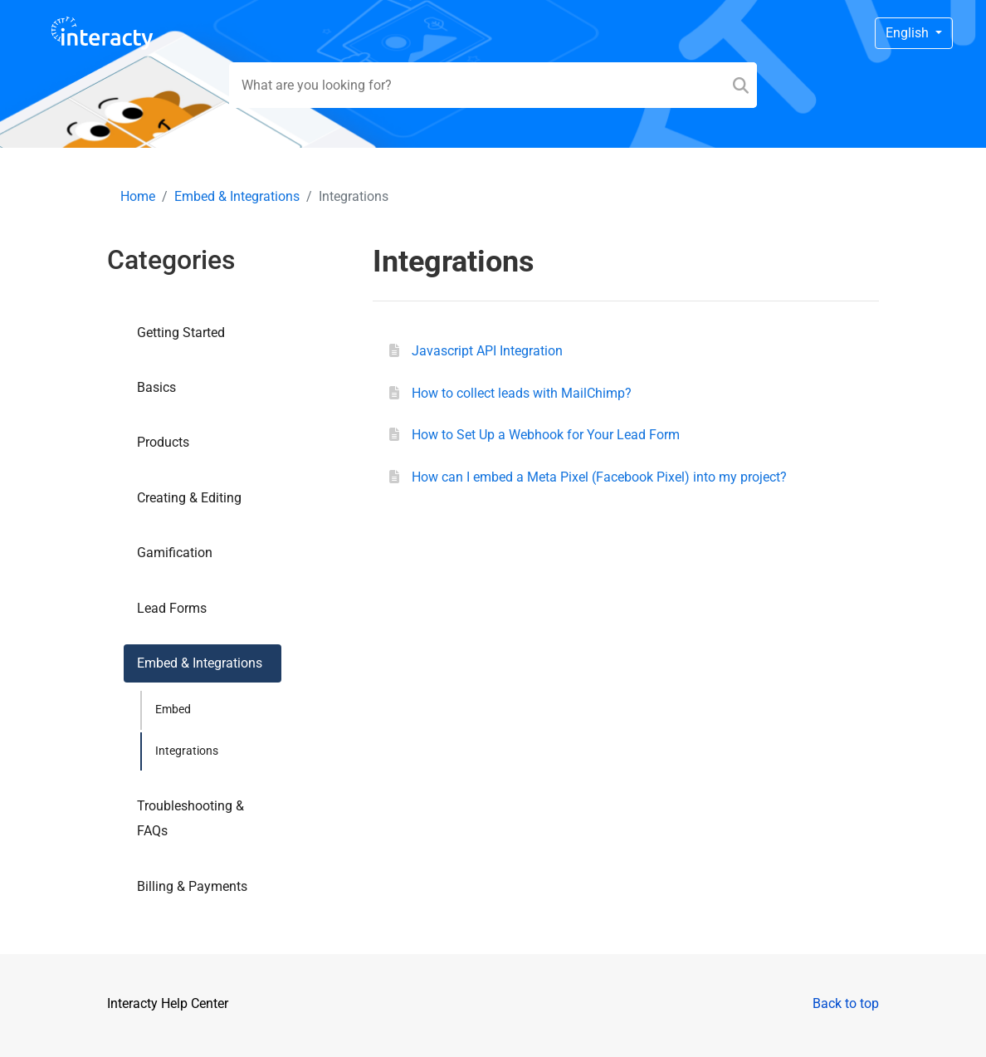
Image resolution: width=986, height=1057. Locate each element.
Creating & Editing (189, 498)
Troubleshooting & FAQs (190, 818)
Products (163, 442)
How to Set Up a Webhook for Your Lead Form (546, 435)
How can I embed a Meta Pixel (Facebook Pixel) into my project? (599, 477)
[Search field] (493, 85)
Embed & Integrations (237, 196)
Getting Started (181, 332)
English (909, 33)
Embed (173, 709)
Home (137, 196)
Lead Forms (172, 608)
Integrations (186, 751)
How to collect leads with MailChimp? (522, 393)
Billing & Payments (192, 886)
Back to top (846, 1003)
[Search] (741, 85)
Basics (156, 387)
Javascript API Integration (487, 351)
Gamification (174, 552)
